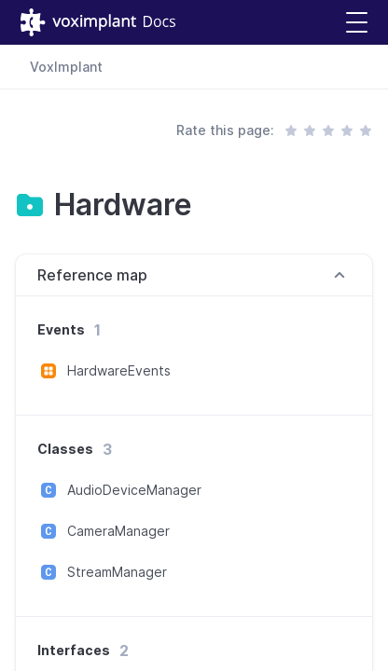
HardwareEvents (119, 370)
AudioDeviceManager (134, 490)
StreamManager (117, 572)
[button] (356, 23)
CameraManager (118, 531)
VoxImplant (66, 67)
